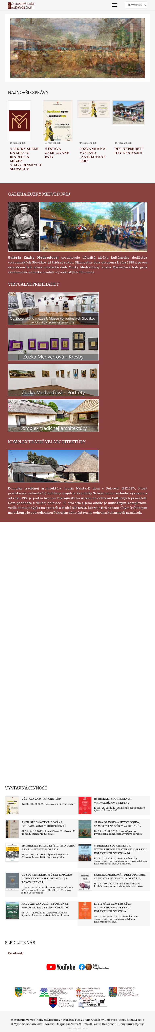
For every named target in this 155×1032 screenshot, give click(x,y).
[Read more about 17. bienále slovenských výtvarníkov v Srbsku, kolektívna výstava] (85, 910)
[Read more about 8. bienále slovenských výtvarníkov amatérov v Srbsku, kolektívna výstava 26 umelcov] (85, 852)
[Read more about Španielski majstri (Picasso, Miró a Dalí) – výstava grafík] (12, 852)
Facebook (15, 953)
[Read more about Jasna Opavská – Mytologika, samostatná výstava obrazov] (85, 829)
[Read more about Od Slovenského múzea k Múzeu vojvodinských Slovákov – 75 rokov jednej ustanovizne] (12, 881)
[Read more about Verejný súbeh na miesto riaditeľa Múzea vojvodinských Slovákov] (19, 121)
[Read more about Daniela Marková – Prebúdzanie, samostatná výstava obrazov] (85, 881)
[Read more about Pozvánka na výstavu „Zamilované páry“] (93, 109)
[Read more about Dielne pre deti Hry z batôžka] (128, 112)
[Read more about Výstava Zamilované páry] (57, 121)
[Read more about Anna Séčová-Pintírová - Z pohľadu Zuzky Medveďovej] (12, 829)
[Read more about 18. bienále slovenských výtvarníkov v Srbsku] (85, 805)
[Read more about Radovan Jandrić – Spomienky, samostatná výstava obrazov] (12, 910)
